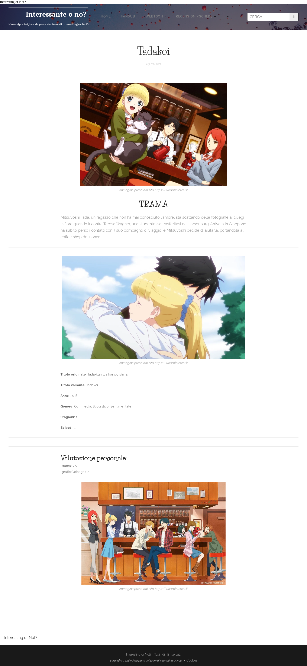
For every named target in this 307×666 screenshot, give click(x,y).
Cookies (192, 660)
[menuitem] (160, 17)
